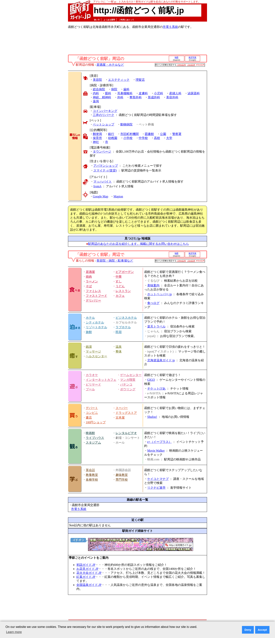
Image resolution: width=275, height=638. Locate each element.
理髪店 (140, 79)
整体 (119, 351)
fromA (97, 186)
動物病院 (126, 124)
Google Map (100, 196)
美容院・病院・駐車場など (114, 260)
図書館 (149, 134)
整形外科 (135, 97)
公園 (163, 134)
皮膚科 (143, 93)
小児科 (158, 93)
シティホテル (95, 322)
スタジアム (93, 442)
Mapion (118, 196)
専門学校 (122, 479)
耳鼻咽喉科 (125, 93)
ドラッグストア (126, 412)
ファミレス (93, 291)
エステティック (118, 79)
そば (89, 286)
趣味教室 (122, 474)
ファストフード (96, 295)
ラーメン (92, 281)
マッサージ (93, 351)
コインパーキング (105, 110)
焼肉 (89, 276)
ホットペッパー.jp (159, 294)
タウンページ (102, 151)
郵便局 (97, 134)
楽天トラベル (156, 326)
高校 (157, 138)
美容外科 (172, 97)
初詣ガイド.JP (85, 564)
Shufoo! (152, 416)
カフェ (120, 295)
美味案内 (153, 285)
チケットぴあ (156, 388)
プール (90, 389)
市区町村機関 (129, 134)
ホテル (90, 317)
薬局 (96, 101)
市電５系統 (170, 26)
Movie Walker (156, 450)
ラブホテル (123, 327)
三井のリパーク (103, 114)
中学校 (143, 138)
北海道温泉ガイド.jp (161, 360)
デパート (92, 408)
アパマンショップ (105, 165)
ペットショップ (103, 124)
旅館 (89, 332)
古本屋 (120, 417)
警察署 (176, 134)
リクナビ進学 (156, 487)
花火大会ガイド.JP (88, 572)
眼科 (108, 93)
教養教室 (92, 474)
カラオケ (92, 375)
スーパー (122, 408)
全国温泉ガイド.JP (88, 584)
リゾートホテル (96, 327)
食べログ (153, 303)
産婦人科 (175, 93)
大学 (169, 138)
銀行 (111, 134)
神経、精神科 (102, 97)
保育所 (97, 138)
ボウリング (127, 389)
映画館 (90, 433)
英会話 (90, 470)
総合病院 (99, 89)
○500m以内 (181, 65)
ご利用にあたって (126, 20)
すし (119, 281)
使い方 (97, 20)
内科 (96, 93)
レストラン (123, 291)
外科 (120, 97)
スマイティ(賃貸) (105, 170)
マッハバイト (102, 181)
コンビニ (92, 412)
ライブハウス (95, 437)
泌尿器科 (194, 93)
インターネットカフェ (101, 379)
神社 (96, 142)
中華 (119, 276)
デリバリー (93, 300)
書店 (89, 417)
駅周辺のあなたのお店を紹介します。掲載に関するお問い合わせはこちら (138, 243)
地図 (176, 57)
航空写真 (192, 57)
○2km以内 (191, 65)
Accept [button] (262, 629)
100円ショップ (96, 422)
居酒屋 (90, 271)
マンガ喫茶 (127, 379)
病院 (114, 89)
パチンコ (126, 384)
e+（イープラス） (159, 441)
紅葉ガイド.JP (85, 576)
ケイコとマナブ (158, 478)
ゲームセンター (131, 375)
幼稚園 (112, 138)
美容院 (97, 79)
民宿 (119, 332)
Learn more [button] (14, 632)
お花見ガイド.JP (87, 568)
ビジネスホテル (126, 317)
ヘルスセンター (96, 356)
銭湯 (89, 346)
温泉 (119, 346)
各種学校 (92, 479)
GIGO (151, 379)
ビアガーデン (125, 271)
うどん (120, 286)
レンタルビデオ (126, 433)
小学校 (128, 138)
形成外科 (154, 97)
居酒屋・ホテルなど (110, 64)
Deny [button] (247, 629)
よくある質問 (109, 20)
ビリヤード (93, 384)
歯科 (126, 89)
